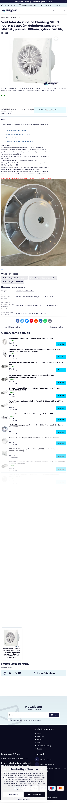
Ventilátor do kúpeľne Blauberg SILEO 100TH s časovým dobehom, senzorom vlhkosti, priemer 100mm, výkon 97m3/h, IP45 (12, 653)
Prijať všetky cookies (34, 794)
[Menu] (64, 10)
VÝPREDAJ (49, 2)
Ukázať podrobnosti (24, 799)
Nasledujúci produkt (57, 327)
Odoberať (54, 715)
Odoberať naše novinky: (33, 709)
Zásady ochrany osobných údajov (47, 798)
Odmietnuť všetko (13, 794)
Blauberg (10, 113)
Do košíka (50, 102)
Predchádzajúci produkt (11, 327)
